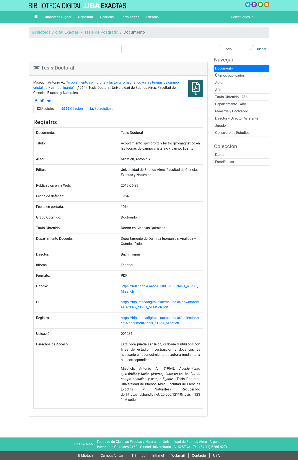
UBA (216, 456)
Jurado (220, 125)
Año (218, 90)
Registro (45, 109)
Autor (219, 83)
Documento (224, 68)
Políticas (107, 17)
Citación (72, 109)
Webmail (178, 456)
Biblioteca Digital (58, 17)
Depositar (85, 17)
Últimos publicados (230, 75)
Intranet (158, 456)
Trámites (138, 456)
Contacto (199, 456)
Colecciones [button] (241, 17)
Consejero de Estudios (232, 133)
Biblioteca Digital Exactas (55, 32)
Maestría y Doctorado (231, 111)
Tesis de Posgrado (101, 32)
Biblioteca (86, 456)
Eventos (152, 17)
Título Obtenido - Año (231, 97)
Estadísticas (224, 162)
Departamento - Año (230, 104)
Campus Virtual (112, 456)
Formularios (130, 17)
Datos (219, 155)
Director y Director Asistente (236, 118)
